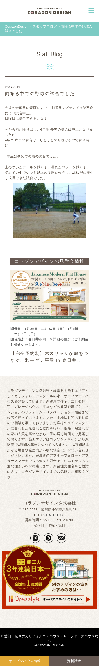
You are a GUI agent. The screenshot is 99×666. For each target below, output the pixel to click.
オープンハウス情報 (25, 661)
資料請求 (74, 661)
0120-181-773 (54, 515)
